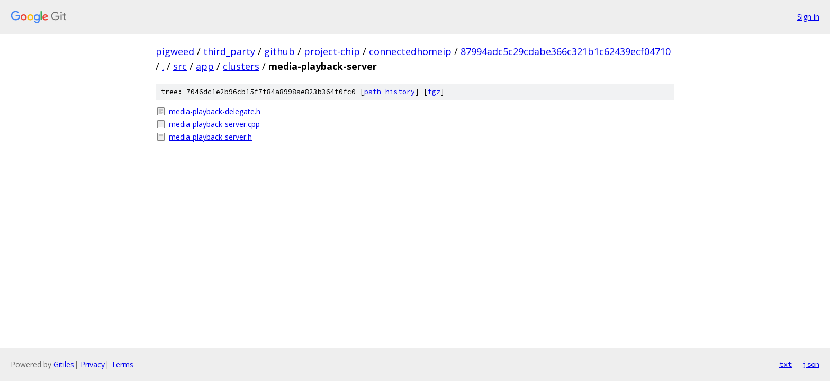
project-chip (332, 51)
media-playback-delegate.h (214, 111)
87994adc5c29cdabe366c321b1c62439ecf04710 (566, 51)
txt (785, 364)
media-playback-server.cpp (214, 124)
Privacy (92, 364)
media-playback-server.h (210, 137)
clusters (241, 66)
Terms (122, 364)
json (810, 364)
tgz (434, 91)
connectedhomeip (410, 51)
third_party (229, 51)
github (279, 51)
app (205, 66)
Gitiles (63, 364)
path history (389, 91)
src (180, 66)
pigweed (175, 51)
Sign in (808, 17)
